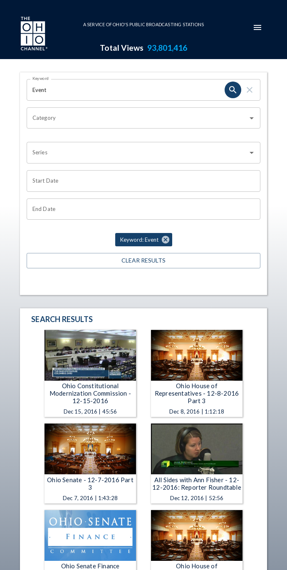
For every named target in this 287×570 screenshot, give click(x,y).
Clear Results (143, 260)
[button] (143, 239)
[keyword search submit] (233, 90)
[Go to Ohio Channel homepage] (33, 35)
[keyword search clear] (249, 90)
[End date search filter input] (141, 209)
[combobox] (137, 118)
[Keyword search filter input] (126, 90)
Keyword (40, 78)
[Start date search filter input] (141, 181)
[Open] (251, 118)
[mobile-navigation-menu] (257, 27)
